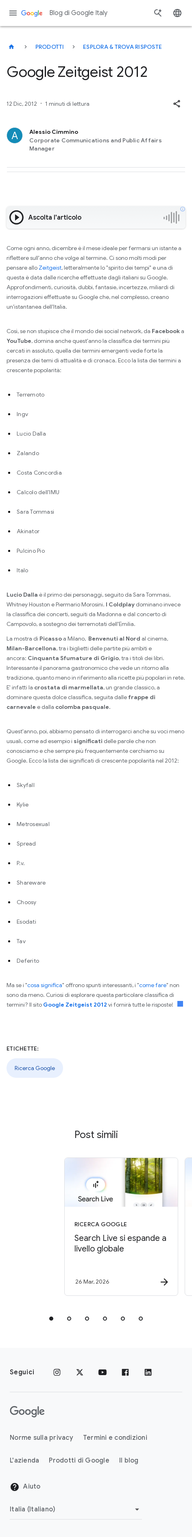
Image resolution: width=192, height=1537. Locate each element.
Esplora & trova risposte (122, 46)
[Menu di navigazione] (13, 13)
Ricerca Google (35, 1068)
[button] (176, 104)
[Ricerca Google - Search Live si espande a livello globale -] (99, 1226)
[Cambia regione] (76, 1509)
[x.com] (79, 1372)
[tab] (51, 1319)
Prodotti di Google (79, 1460)
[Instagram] (57, 1372)
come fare (152, 985)
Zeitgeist (50, 267)
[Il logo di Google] (27, 1411)
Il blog (129, 1460)
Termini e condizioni (115, 1438)
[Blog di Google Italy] (11, 47)
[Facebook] (125, 1372)
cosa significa (44, 985)
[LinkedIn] (148, 1372)
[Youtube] (102, 1372)
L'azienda (24, 1460)
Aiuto (25, 1487)
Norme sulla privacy (41, 1438)
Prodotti (49, 46)
